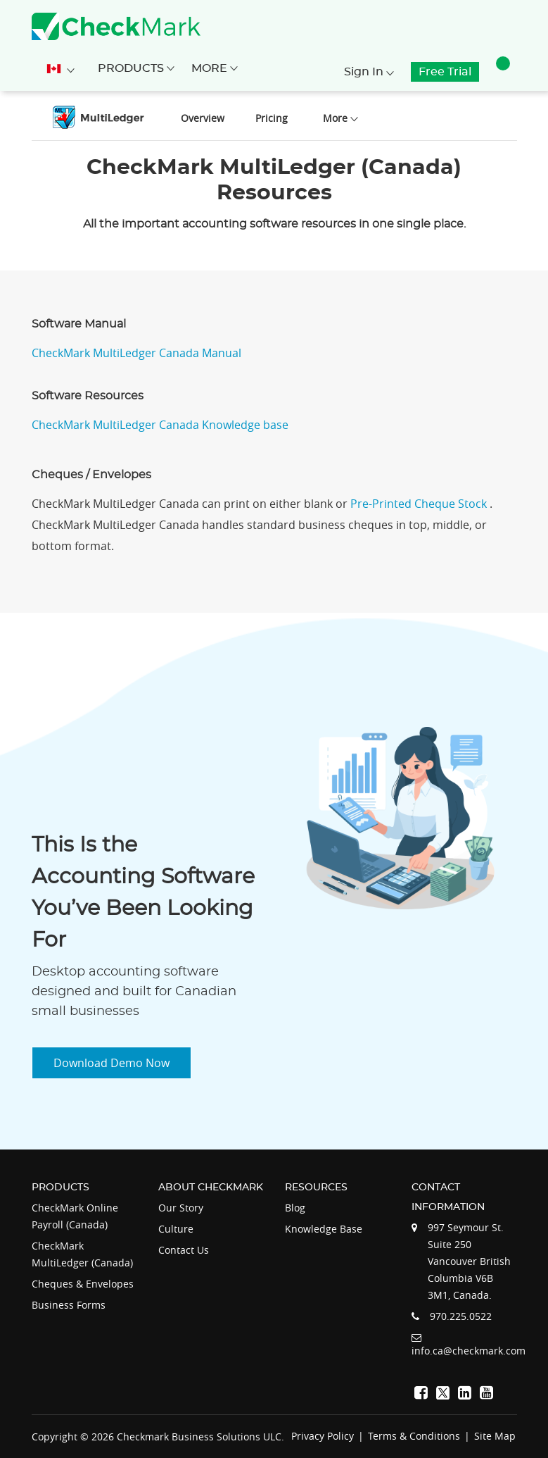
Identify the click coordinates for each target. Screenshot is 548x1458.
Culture (175, 1228)
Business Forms (69, 1304)
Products (136, 68)
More (214, 68)
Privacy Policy (322, 1436)
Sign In (369, 71)
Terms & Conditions (414, 1436)
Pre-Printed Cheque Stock (420, 503)
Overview (202, 118)
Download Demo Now (111, 1063)
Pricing (271, 118)
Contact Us (183, 1250)
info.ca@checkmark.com (468, 1350)
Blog (295, 1207)
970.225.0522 (461, 1316)
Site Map (495, 1436)
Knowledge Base (323, 1228)
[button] (503, 72)
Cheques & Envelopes (83, 1283)
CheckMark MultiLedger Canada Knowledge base (160, 424)
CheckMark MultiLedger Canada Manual (136, 353)
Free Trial (445, 71)
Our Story (180, 1207)
